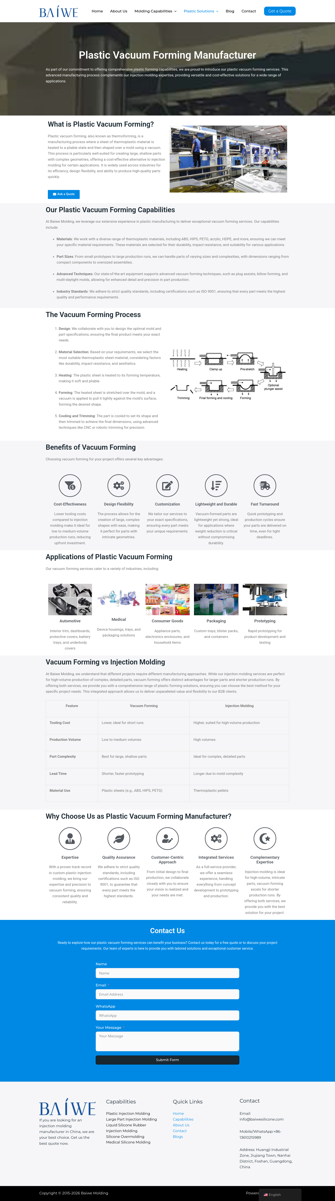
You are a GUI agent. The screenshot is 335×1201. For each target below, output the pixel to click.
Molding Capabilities (156, 11)
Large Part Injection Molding (132, 1119)
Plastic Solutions (201, 11)
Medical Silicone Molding (128, 1142)
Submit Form (167, 1060)
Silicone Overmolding (125, 1137)
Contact (249, 11)
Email (101, 985)
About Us (118, 11)
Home (97, 11)
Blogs (178, 1137)
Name (101, 964)
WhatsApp (105, 1006)
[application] (174, 11)
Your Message (108, 1027)
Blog (230, 11)
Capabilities (183, 1119)
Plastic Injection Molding (128, 1113)
